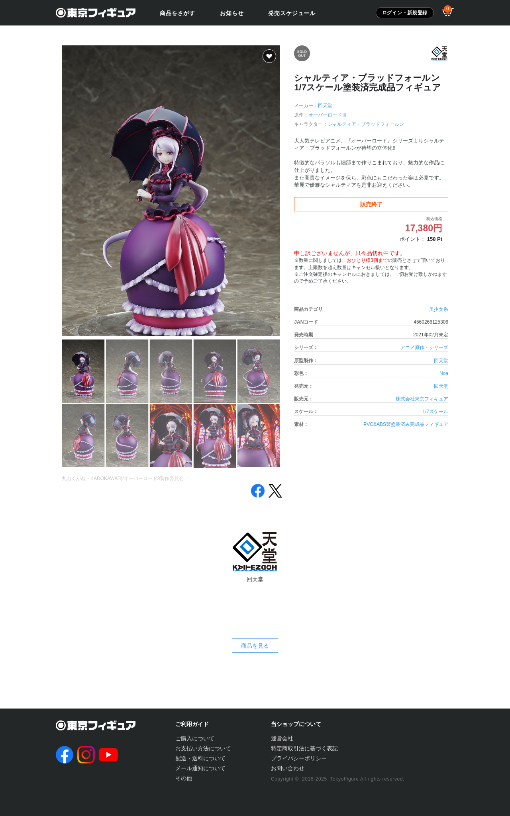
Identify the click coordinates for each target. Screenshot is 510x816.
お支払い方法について (203, 748)
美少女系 (438, 309)
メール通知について (200, 768)
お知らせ (231, 13)
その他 (183, 778)
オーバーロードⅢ (327, 115)
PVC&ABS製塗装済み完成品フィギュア (405, 424)
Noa (443, 373)
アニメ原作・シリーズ (424, 347)
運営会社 (282, 738)
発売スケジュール (292, 13)
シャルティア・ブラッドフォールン (366, 124)
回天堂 (325, 105)
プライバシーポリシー (299, 758)
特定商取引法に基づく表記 (304, 748)
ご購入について (194, 738)
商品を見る (255, 645)
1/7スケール (435, 411)
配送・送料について (200, 758)
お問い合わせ (287, 768)
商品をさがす (177, 13)
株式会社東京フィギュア (422, 399)
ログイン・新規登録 (405, 13)
